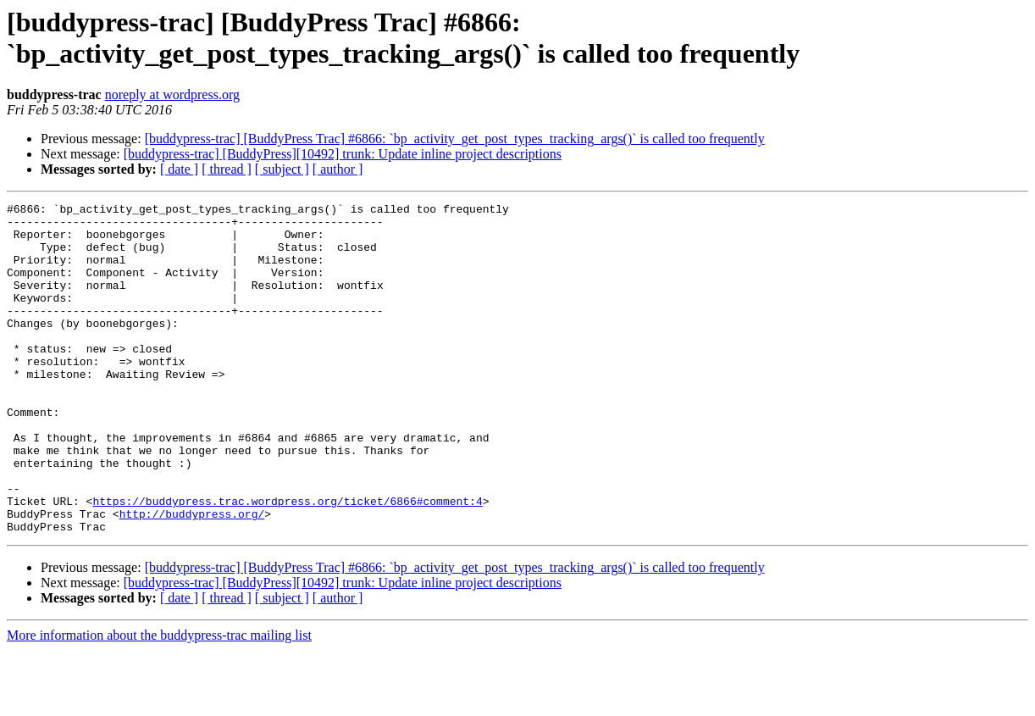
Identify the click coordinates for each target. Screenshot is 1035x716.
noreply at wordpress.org (172, 94)
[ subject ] (282, 169)
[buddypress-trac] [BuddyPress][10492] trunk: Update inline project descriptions (343, 154)
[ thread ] (227, 169)
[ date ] (179, 169)
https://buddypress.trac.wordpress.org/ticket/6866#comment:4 (287, 561)
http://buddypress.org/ (192, 577)
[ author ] (338, 169)
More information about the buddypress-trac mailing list (159, 701)
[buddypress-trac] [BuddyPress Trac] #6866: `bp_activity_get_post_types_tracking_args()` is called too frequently (455, 138)
